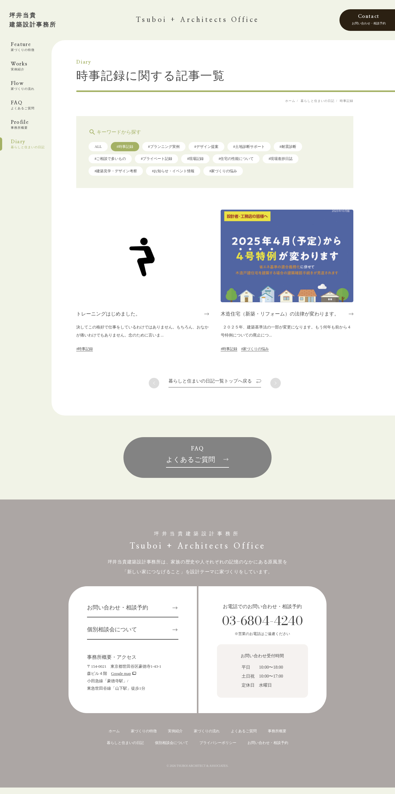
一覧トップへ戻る (220, 383)
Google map (121, 680)
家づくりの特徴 (144, 737)
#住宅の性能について (246, 161)
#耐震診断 (297, 149)
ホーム (114, 737)
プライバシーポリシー (217, 749)
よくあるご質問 (244, 737)
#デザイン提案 (216, 149)
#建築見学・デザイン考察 (126, 173)
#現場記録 (205, 161)
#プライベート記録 (166, 161)
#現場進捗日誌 (291, 161)
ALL (108, 149)
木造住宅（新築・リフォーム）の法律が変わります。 (290, 316)
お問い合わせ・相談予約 (117, 614)
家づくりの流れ (207, 737)
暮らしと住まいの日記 (125, 749)
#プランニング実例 (173, 149)
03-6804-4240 (262, 627)
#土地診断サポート (259, 149)
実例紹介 (175, 737)
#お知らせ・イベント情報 (183, 173)
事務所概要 (277, 737)
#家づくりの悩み (233, 173)
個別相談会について (112, 636)
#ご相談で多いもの (120, 161)
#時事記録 (135, 149)
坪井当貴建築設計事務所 (32, 20)
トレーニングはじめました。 (118, 316)
